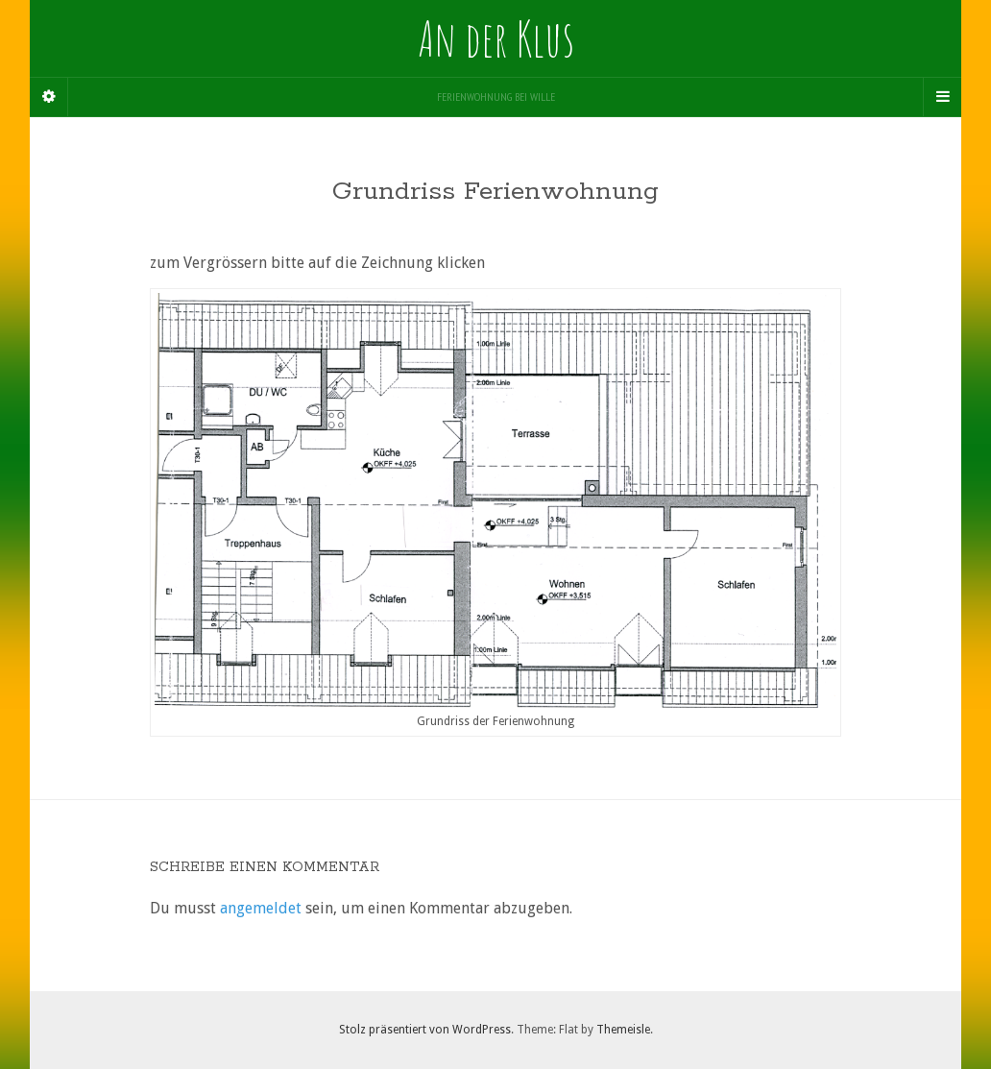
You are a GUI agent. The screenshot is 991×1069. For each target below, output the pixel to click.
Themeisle (623, 1029)
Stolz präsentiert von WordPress (425, 1029)
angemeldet (261, 908)
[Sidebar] (49, 97)
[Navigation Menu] (942, 97)
